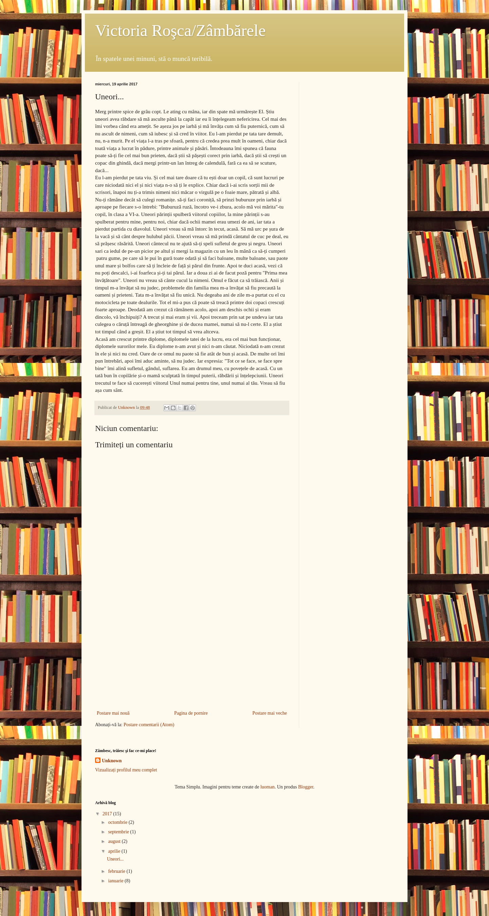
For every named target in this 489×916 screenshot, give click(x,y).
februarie (117, 871)
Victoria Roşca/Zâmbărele (180, 30)
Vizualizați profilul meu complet (126, 769)
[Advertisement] (192, 652)
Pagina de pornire (191, 713)
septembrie (119, 831)
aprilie (114, 851)
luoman (267, 786)
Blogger (305, 786)
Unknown (112, 760)
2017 (108, 813)
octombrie (118, 822)
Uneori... (115, 859)
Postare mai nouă (113, 713)
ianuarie (116, 880)
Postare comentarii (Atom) (149, 724)
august (115, 841)
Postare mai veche (269, 713)
